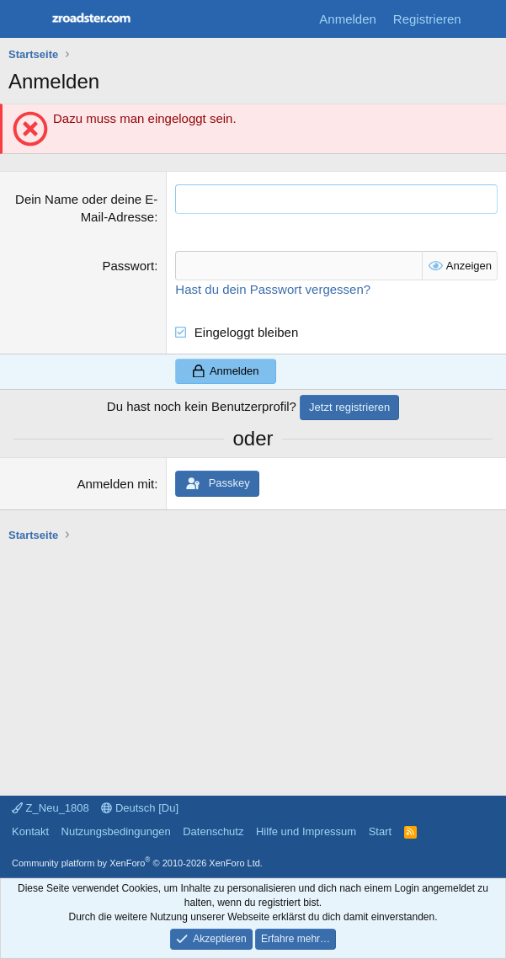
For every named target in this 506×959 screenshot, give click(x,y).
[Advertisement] (257, 661)
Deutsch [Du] (139, 808)
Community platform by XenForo (137, 863)
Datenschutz (213, 831)
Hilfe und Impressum (306, 831)
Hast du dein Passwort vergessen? (272, 289)
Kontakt (30, 831)
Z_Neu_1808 (50, 808)
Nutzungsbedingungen (116, 831)
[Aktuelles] (486, 19)
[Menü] (23, 19)
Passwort (128, 265)
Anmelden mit (115, 484)
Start (380, 831)
